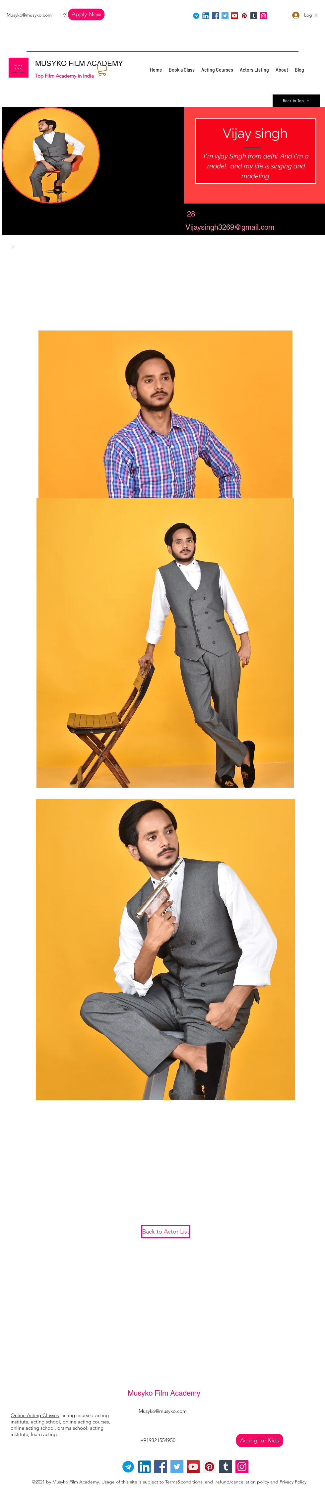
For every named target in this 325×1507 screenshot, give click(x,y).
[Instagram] (263, 15)
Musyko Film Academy (164, 1393)
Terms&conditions (183, 1482)
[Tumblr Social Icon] (253, 15)
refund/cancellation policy (242, 1482)
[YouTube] (234, 15)
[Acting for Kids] (259, 1440)
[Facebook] (215, 15)
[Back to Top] (296, 100)
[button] (86, 14)
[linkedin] (205, 15)
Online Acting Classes (35, 1415)
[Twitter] (225, 15)
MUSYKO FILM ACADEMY (79, 63)
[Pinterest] (244, 15)
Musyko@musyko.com (29, 15)
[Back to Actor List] (165, 1231)
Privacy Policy (293, 1482)
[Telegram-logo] (128, 1466)
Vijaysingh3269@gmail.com (229, 227)
